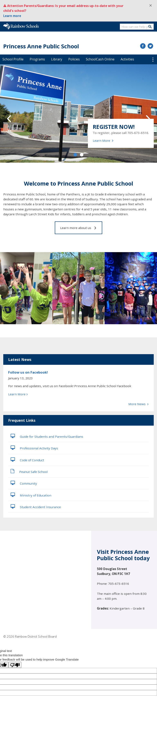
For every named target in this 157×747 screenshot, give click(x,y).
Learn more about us (78, 228)
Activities (127, 59)
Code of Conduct (27, 459)
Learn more (12, 16)
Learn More (103, 140)
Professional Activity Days (34, 447)
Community (24, 483)
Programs (37, 59)
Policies (74, 59)
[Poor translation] (14, 665)
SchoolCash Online (100, 59)
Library (56, 59)
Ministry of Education (31, 494)
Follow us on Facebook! (28, 372)
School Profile (13, 59)
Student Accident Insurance (36, 506)
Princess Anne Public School (41, 46)
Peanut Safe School (29, 471)
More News (138, 404)
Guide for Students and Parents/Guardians (47, 436)
